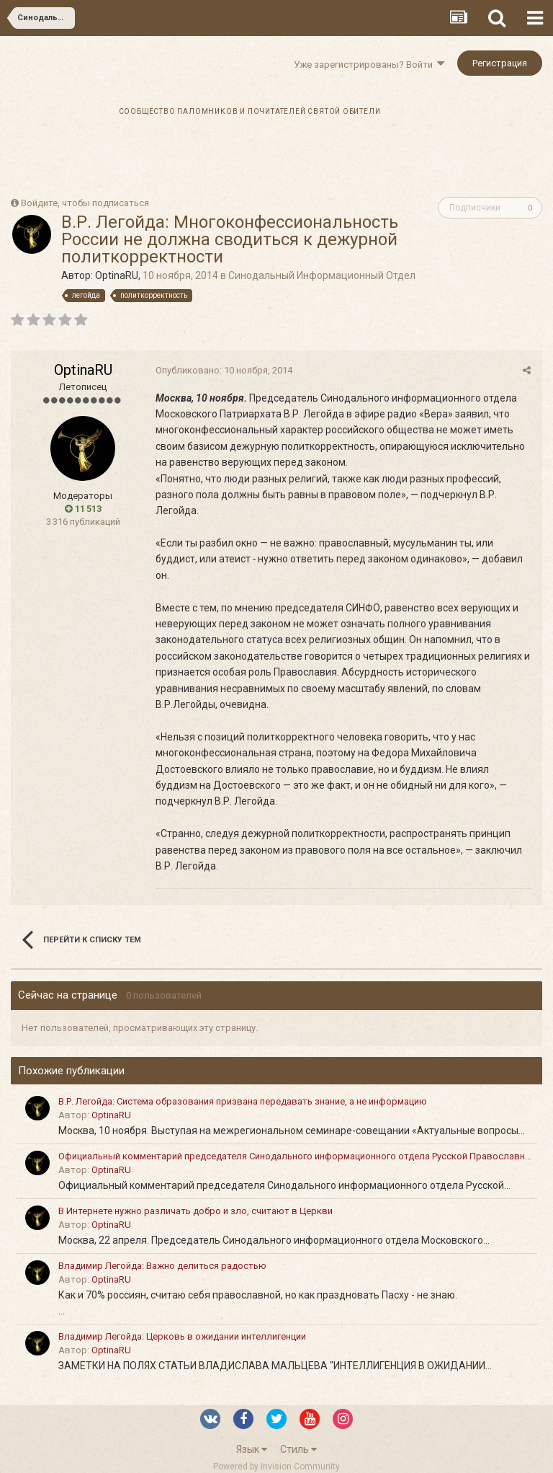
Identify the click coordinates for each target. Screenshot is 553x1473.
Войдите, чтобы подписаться (85, 203)
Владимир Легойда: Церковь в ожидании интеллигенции (182, 1336)
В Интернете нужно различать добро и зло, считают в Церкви (195, 1211)
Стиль (298, 1449)
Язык (251, 1449)
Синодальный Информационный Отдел (321, 275)
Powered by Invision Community (276, 1466)
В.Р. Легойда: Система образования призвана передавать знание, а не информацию (242, 1101)
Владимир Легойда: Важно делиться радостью (162, 1265)
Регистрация (499, 63)
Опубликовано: (223, 370)
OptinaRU (116, 275)
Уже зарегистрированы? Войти (369, 64)
